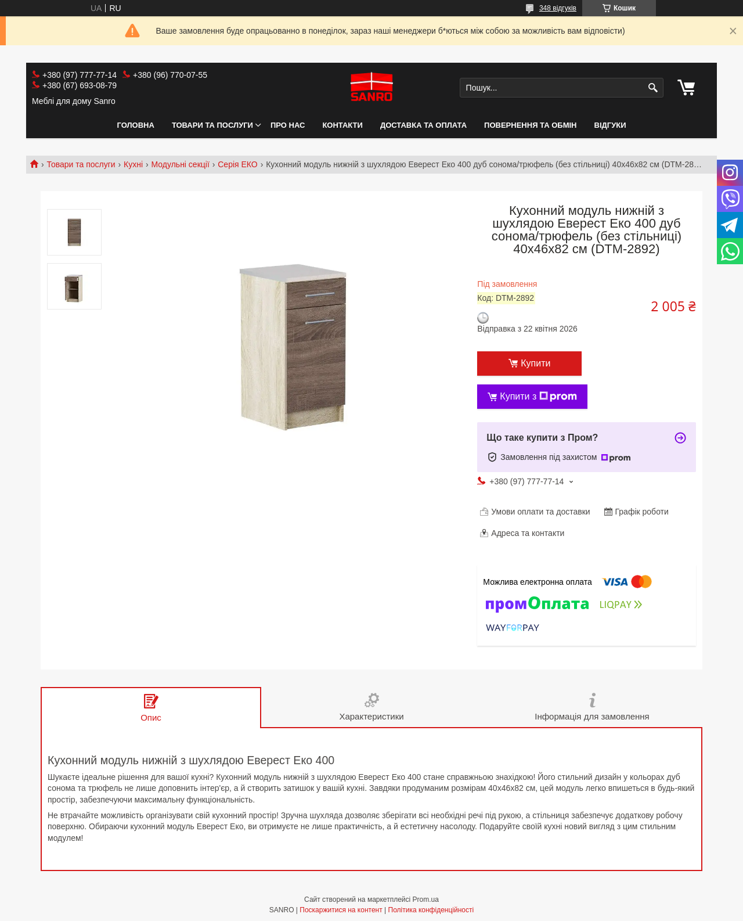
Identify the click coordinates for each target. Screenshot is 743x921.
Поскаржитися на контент (341, 910)
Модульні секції (181, 164)
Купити (535, 363)
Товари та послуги (212, 125)
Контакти (342, 125)
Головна (135, 125)
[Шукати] (653, 88)
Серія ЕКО (238, 164)
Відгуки (610, 125)
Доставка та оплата (423, 125)
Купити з (538, 396)
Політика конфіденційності (431, 910)
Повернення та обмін (530, 125)
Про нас (287, 125)
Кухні (133, 164)
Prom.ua (426, 899)
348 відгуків (557, 8)
